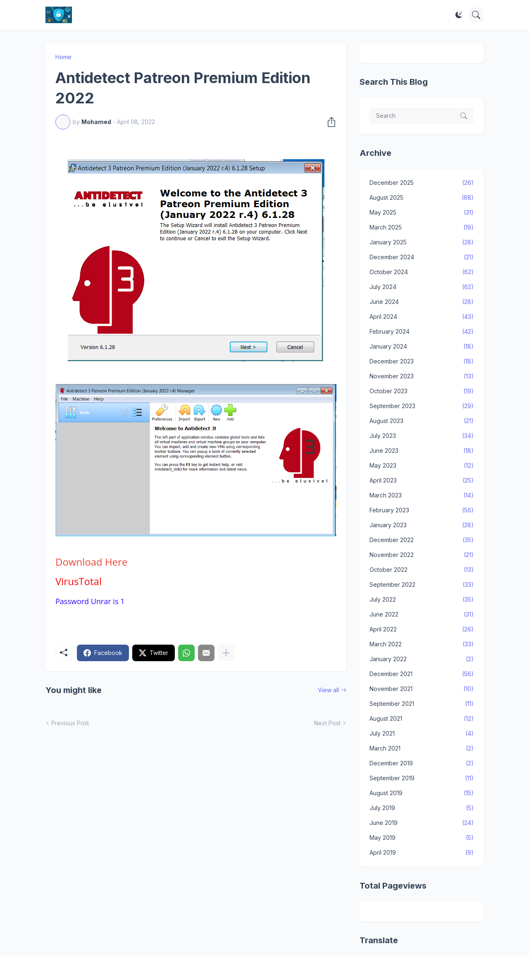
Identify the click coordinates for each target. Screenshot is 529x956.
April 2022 (421, 629)
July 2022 (421, 599)
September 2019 (421, 778)
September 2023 (421, 406)
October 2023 (421, 391)
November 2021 (421, 689)
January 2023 (421, 525)
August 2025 (421, 198)
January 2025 (421, 242)
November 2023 (421, 376)
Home (63, 56)
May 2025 (421, 212)
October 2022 (421, 570)
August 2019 (421, 793)
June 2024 (421, 302)
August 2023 (421, 421)
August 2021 (421, 719)
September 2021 (421, 704)
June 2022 (421, 614)
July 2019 (421, 808)
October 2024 (421, 272)
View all (328, 689)
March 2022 (421, 644)
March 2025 (421, 227)
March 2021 (421, 748)
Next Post (327, 723)
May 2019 (421, 838)
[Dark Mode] (459, 14)
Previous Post (70, 723)
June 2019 (421, 823)
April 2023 (421, 480)
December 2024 (421, 257)
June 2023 (421, 451)
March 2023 (421, 495)
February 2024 (421, 331)
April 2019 (421, 852)
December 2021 (421, 674)
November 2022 (421, 555)
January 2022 (421, 659)
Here (91, 562)
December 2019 (421, 763)
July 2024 (421, 287)
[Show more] (226, 653)
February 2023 (421, 510)
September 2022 (421, 585)
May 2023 (421, 465)
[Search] (476, 14)
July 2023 (421, 436)
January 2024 (421, 346)
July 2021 (421, 733)
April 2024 (421, 317)
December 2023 (421, 361)
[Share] (329, 122)
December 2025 (421, 183)
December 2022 (421, 540)
